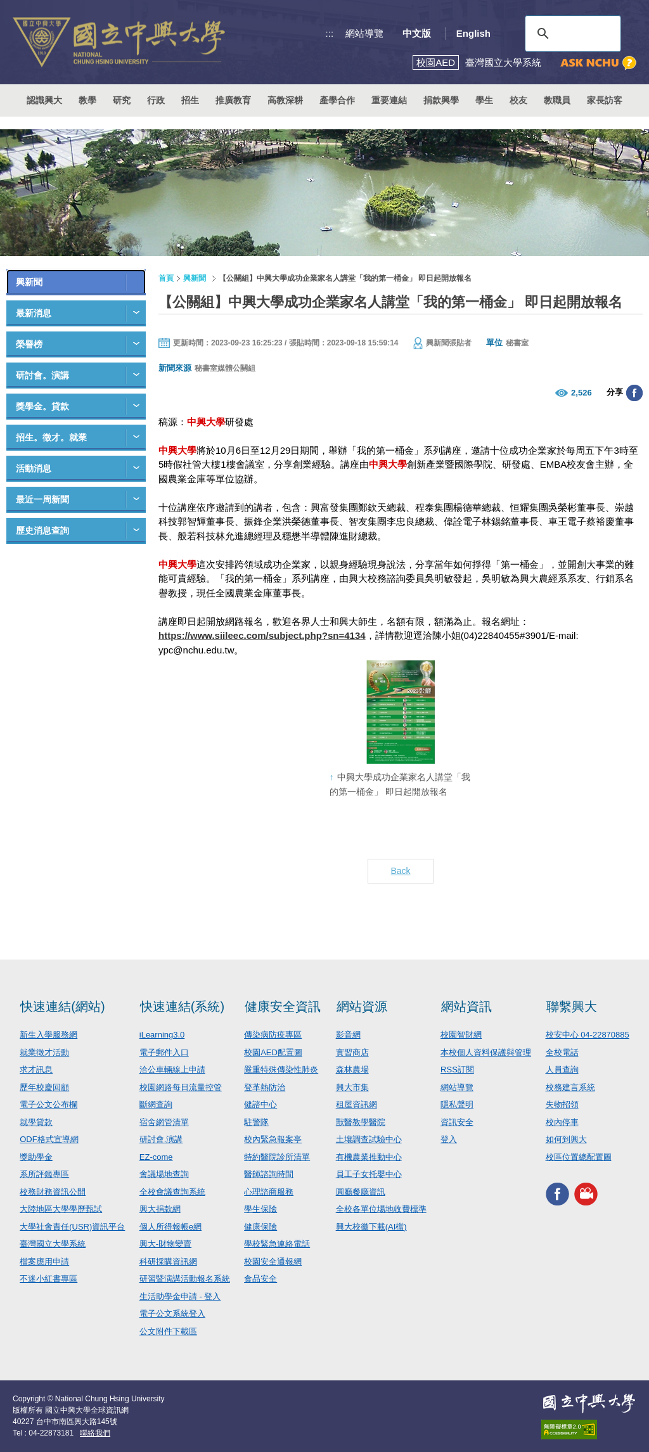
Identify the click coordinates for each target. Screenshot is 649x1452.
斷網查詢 (155, 1104)
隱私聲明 (456, 1104)
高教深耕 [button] (285, 100)
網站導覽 (364, 33)
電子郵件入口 (164, 1052)
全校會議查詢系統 (172, 1192)
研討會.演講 (161, 1139)
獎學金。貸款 (42, 406)
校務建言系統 (570, 1087)
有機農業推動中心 (369, 1157)
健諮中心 (260, 1104)
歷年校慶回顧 (44, 1087)
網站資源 (362, 1006)
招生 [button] (190, 100)
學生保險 (260, 1209)
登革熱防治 (264, 1087)
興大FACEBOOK (557, 1193)
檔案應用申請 (44, 1261)
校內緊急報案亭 (273, 1139)
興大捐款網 (160, 1209)
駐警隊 (256, 1122)
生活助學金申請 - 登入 (180, 1296)
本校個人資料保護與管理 (485, 1052)
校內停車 (562, 1122)
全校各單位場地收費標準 (381, 1209)
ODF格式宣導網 (49, 1139)
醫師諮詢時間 (268, 1174)
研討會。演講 (42, 375)
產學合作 (337, 100)
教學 (87, 100)
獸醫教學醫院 (360, 1122)
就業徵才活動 (44, 1052)
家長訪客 (604, 100)
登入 (448, 1139)
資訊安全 (456, 1122)
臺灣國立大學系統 (53, 1244)
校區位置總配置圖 (579, 1157)
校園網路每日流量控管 (180, 1087)
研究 (122, 100)
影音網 (348, 1034)
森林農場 (352, 1069)
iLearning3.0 (162, 1034)
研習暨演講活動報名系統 (184, 1278)
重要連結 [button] (389, 100)
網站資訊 (466, 1006)
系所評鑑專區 (44, 1174)
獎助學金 (36, 1157)
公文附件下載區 (168, 1331)
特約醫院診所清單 (277, 1157)
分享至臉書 (634, 393)
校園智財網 (461, 1034)
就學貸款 (36, 1122)
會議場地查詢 (164, 1174)
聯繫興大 (571, 1006)
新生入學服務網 (48, 1034)
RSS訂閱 (457, 1069)
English (473, 33)
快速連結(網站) (62, 1006)
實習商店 (352, 1052)
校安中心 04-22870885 (587, 1034)
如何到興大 (566, 1139)
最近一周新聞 (42, 499)
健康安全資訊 (283, 1006)
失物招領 (562, 1104)
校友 (518, 100)
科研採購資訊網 (168, 1261)
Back (400, 871)
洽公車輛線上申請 (172, 1069)
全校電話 (562, 1052)
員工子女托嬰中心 (369, 1174)
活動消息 (33, 468)
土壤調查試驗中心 (369, 1139)
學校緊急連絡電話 (277, 1244)
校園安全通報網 (273, 1261)
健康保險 (260, 1226)
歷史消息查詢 (42, 530)
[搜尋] (571, 33)
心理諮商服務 (268, 1192)
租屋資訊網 (356, 1104)
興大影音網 (586, 1193)
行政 (156, 100)
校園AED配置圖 (273, 1052)
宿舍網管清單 (164, 1122)
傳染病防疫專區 (273, 1034)
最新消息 (33, 313)
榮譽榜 (29, 344)
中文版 (416, 33)
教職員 (557, 100)
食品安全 (260, 1278)
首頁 (166, 278)
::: (330, 33)
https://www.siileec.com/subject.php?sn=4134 (262, 635)
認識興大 (44, 100)
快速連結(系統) (182, 1006)
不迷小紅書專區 (48, 1278)
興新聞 (29, 282)
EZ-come (156, 1157)
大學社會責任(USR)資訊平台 (72, 1226)
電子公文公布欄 (48, 1104)
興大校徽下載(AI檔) (371, 1226)
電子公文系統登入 (172, 1313)
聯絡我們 (95, 1433)
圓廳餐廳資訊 (360, 1192)
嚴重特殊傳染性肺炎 (281, 1069)
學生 (484, 100)
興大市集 (352, 1087)
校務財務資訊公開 (53, 1192)
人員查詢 (562, 1069)
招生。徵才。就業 (51, 437)
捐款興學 (441, 100)
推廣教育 (233, 100)
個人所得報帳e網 (170, 1226)
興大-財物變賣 (165, 1244)
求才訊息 (36, 1069)
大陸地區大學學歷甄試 (61, 1209)
